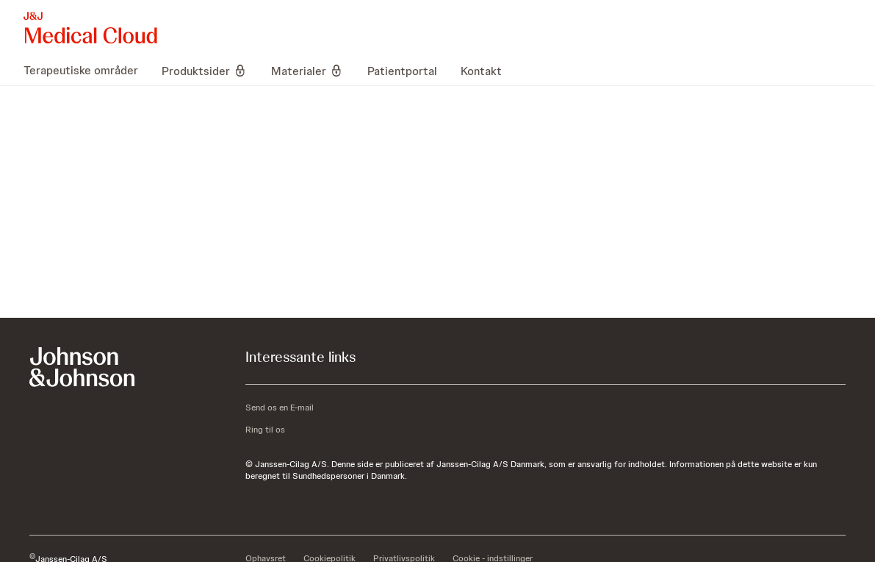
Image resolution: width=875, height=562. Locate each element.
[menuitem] (87, 70)
